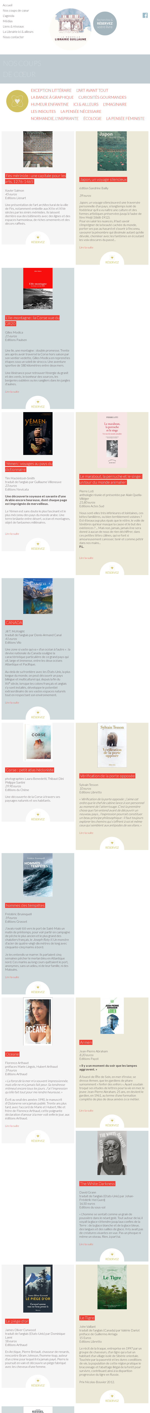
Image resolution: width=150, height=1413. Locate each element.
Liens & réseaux (13, 26)
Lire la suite (86, 247)
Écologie (92, 118)
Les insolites (43, 111)
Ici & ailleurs (85, 104)
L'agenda (8, 15)
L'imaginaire (115, 104)
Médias (8, 21)
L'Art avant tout (92, 90)
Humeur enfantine (50, 104)
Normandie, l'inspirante (55, 118)
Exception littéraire (51, 90)
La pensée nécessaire (81, 111)
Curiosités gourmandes (102, 97)
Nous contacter (13, 37)
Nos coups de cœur (16, 10)
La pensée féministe (125, 118)
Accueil (7, 5)
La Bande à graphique (52, 97)
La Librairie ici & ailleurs (18, 31)
